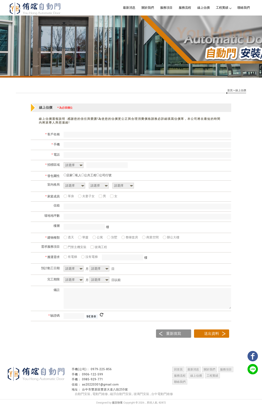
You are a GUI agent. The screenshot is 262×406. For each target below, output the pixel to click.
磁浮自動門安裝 (121, 394)
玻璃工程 (99, 247)
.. (145, 402)
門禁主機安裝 (75, 247)
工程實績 (223, 8)
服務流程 (185, 8)
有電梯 (70, 257)
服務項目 (166, 8)
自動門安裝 (82, 394)
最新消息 (129, 8)
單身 (69, 196)
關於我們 (148, 8)
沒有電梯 (89, 257)
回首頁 (178, 369)
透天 (69, 237)
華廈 (83, 237)
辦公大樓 (171, 237)
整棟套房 (129, 237)
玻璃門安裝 (141, 394)
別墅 (112, 237)
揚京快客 (117, 402)
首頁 (230, 90)
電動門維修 (100, 394)
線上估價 (203, 8)
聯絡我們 (243, 8)
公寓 (98, 237)
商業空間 (150, 237)
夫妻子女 (86, 196)
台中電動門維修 (162, 394)
